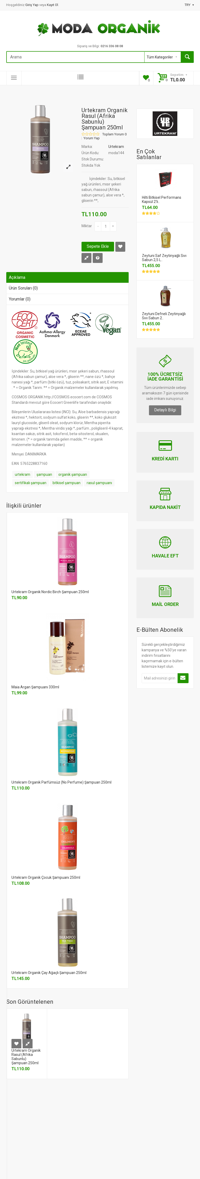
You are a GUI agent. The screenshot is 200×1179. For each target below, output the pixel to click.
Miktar (87, 226)
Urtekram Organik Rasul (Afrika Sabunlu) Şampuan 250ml (26, 1056)
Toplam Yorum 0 (114, 134)
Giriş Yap (32, 5)
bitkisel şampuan (66, 483)
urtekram (22, 474)
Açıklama (17, 277)
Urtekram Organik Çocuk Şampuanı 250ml (45, 877)
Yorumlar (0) (19, 299)
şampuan (44, 474)
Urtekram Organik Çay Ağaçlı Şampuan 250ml (48, 973)
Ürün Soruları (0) (23, 288)
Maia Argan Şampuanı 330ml (35, 687)
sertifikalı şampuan (30, 483)
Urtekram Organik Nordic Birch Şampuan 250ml (50, 592)
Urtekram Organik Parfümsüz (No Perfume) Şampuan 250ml (61, 782)
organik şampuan (72, 474)
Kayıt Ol (52, 5)
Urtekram (116, 147)
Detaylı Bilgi (165, 409)
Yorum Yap (92, 138)
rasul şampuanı (99, 483)
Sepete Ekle (98, 246)
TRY (189, 5)
